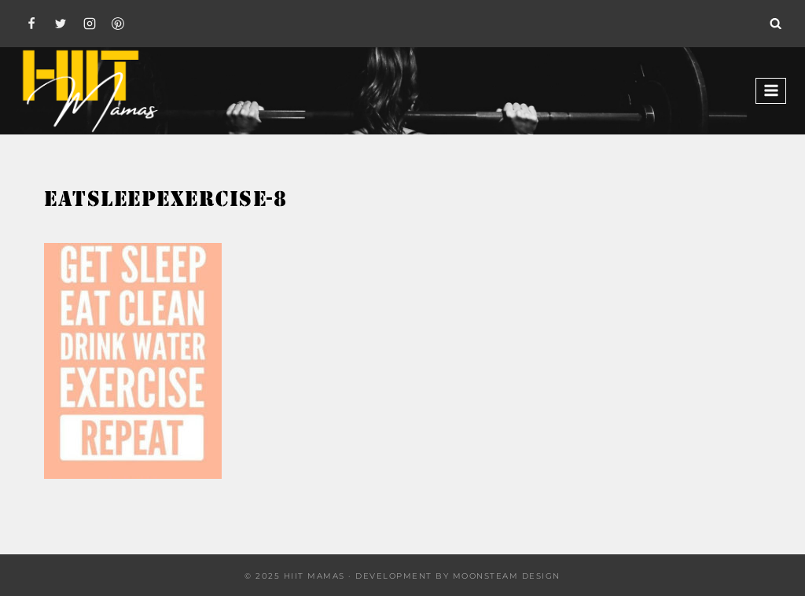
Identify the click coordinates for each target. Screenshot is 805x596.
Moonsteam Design (507, 576)
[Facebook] (31, 23)
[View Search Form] (776, 23)
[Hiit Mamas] (89, 90)
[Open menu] (770, 91)
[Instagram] (89, 23)
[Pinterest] (117, 23)
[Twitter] (60, 23)
